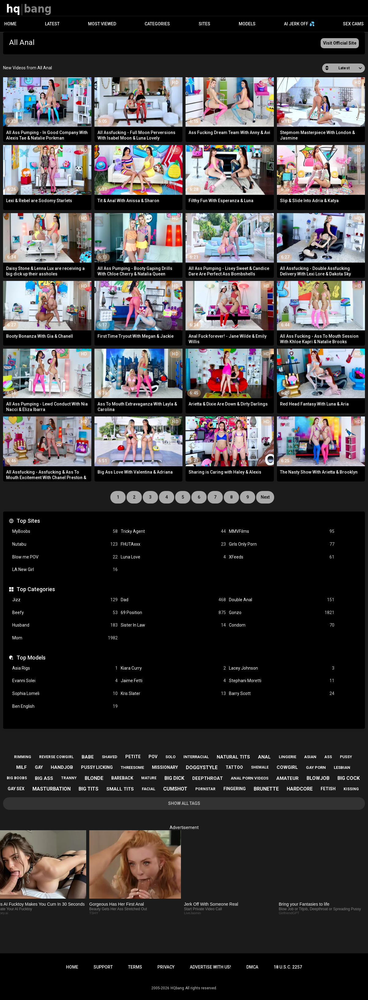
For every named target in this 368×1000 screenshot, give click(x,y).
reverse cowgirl (56, 757)
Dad (173, 599)
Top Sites (28, 521)
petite (133, 756)
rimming (22, 757)
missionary (165, 767)
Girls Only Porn (281, 544)
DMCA (252, 967)
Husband (65, 625)
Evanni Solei (65, 680)
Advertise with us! (210, 967)
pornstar (205, 789)
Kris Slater (173, 693)
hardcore (300, 789)
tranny (69, 778)
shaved (109, 757)
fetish (328, 788)
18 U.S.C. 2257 (288, 967)
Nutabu (65, 544)
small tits (120, 789)
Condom (281, 625)
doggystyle (202, 767)
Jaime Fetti (173, 680)
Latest (52, 23)
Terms (135, 967)
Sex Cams (353, 23)
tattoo (234, 767)
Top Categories (36, 589)
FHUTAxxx (173, 544)
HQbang (177, 988)
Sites (204, 23)
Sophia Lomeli (65, 693)
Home (10, 23)
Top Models (31, 657)
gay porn (316, 767)
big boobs (17, 778)
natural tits (233, 757)
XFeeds (281, 557)
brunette (266, 789)
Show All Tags (184, 803)
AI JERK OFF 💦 (299, 23)
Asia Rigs (65, 668)
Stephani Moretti (281, 680)
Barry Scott (281, 693)
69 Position (173, 612)
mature (148, 778)
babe (88, 757)
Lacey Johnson (281, 668)
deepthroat (207, 778)
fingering (234, 788)
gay (39, 767)
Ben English (65, 706)
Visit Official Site (339, 43)
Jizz (65, 599)
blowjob (318, 778)
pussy (346, 757)
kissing (351, 789)
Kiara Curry (173, 668)
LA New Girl (65, 569)
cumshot (175, 789)
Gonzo (281, 612)
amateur (287, 778)
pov (153, 756)
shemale (260, 767)
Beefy (65, 612)
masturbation (51, 789)
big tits (88, 789)
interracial (196, 757)
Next (265, 497)
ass (328, 757)
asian (310, 757)
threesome (132, 767)
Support (103, 967)
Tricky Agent (173, 531)
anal (264, 757)
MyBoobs (65, 531)
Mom (65, 638)
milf (21, 767)
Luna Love (173, 557)
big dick (174, 778)
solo (170, 757)
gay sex (16, 788)
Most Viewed (102, 23)
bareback (122, 778)
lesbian (342, 767)
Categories (157, 23)
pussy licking (97, 767)
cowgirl (287, 767)
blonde (94, 778)
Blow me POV (65, 557)
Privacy (166, 967)
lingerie (287, 757)
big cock (348, 778)
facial (148, 789)
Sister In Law (173, 625)
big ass (44, 778)
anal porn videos (249, 778)
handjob (62, 767)
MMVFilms (281, 531)
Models (247, 23)
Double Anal (281, 599)
